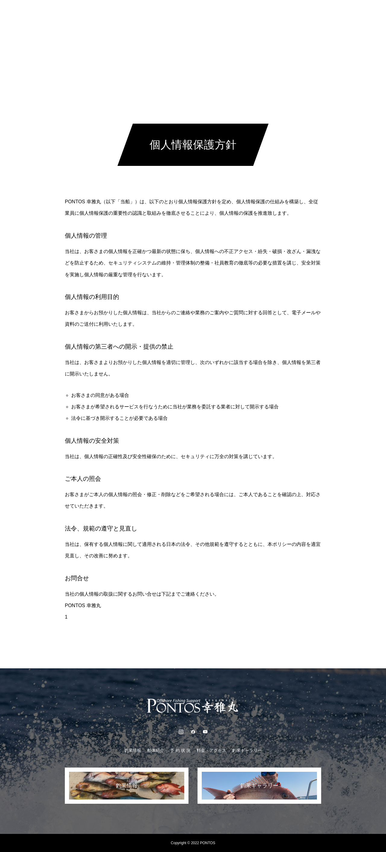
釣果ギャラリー (259, 12)
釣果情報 (120, 12)
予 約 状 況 (180, 12)
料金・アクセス (217, 12)
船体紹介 (149, 12)
